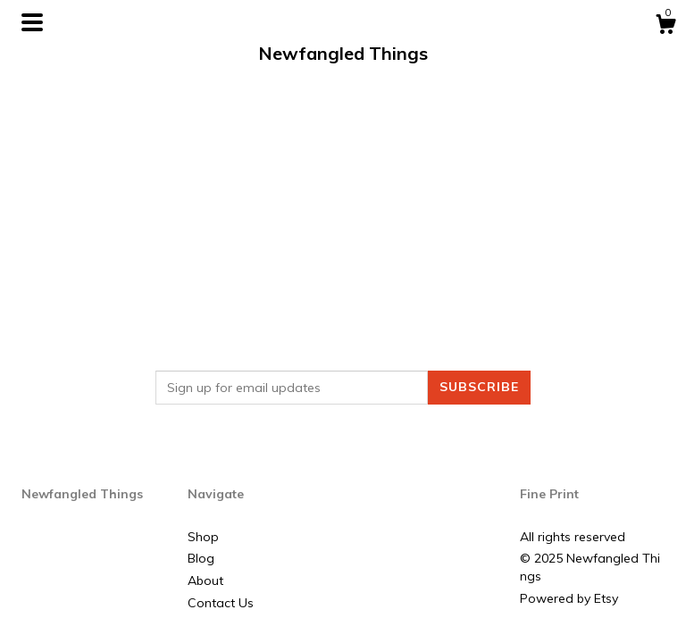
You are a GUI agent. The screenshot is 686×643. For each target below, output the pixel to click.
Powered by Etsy (569, 598)
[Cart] (665, 26)
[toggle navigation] (32, 22)
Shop (203, 537)
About (205, 580)
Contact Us (221, 603)
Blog (201, 558)
